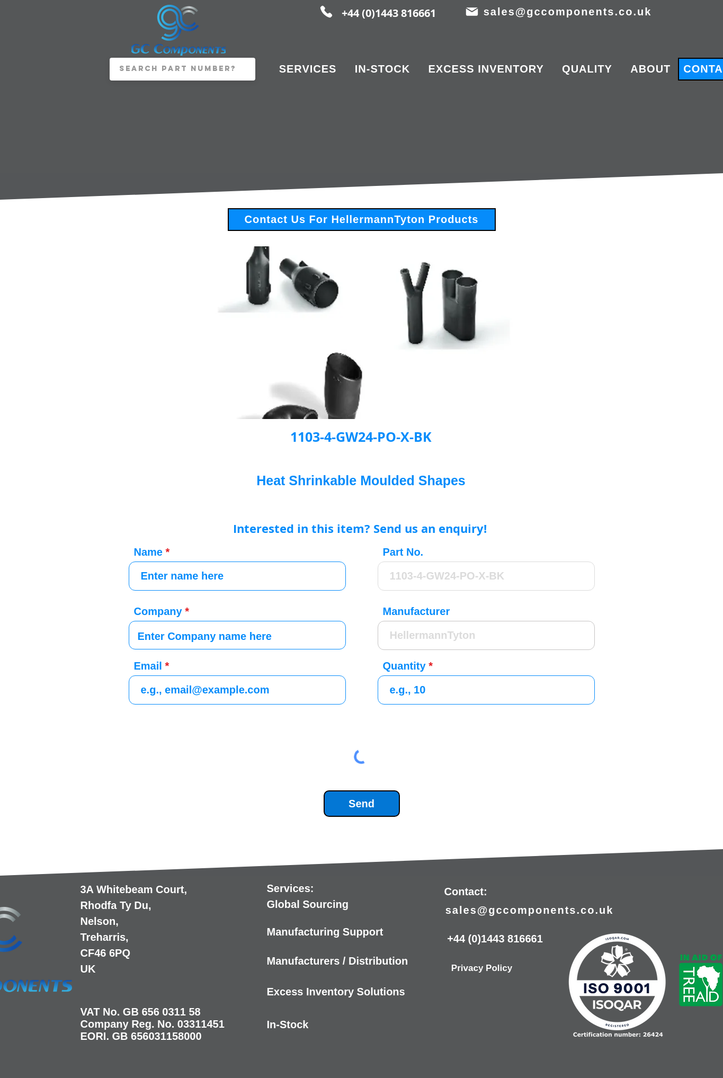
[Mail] (472, 12)
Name (148, 552)
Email (148, 666)
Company (158, 611)
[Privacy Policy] (482, 968)
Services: (290, 888)
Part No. (403, 552)
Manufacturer (416, 611)
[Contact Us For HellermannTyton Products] (362, 219)
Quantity (404, 666)
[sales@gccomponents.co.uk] (569, 12)
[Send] (362, 803)
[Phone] (326, 12)
